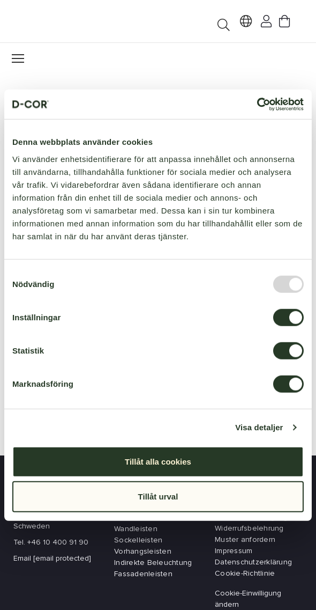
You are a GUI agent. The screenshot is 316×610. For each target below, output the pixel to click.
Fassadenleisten (143, 573)
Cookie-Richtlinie (245, 573)
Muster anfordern (245, 539)
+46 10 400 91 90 (57, 542)
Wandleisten (135, 528)
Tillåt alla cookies (158, 461)
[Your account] (264, 23)
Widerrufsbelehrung (249, 528)
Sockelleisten (138, 540)
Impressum (233, 550)
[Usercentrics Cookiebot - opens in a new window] (257, 104)
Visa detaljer (259, 427)
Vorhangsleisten (142, 551)
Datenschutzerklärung (253, 562)
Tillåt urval (158, 496)
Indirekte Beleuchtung (153, 562)
